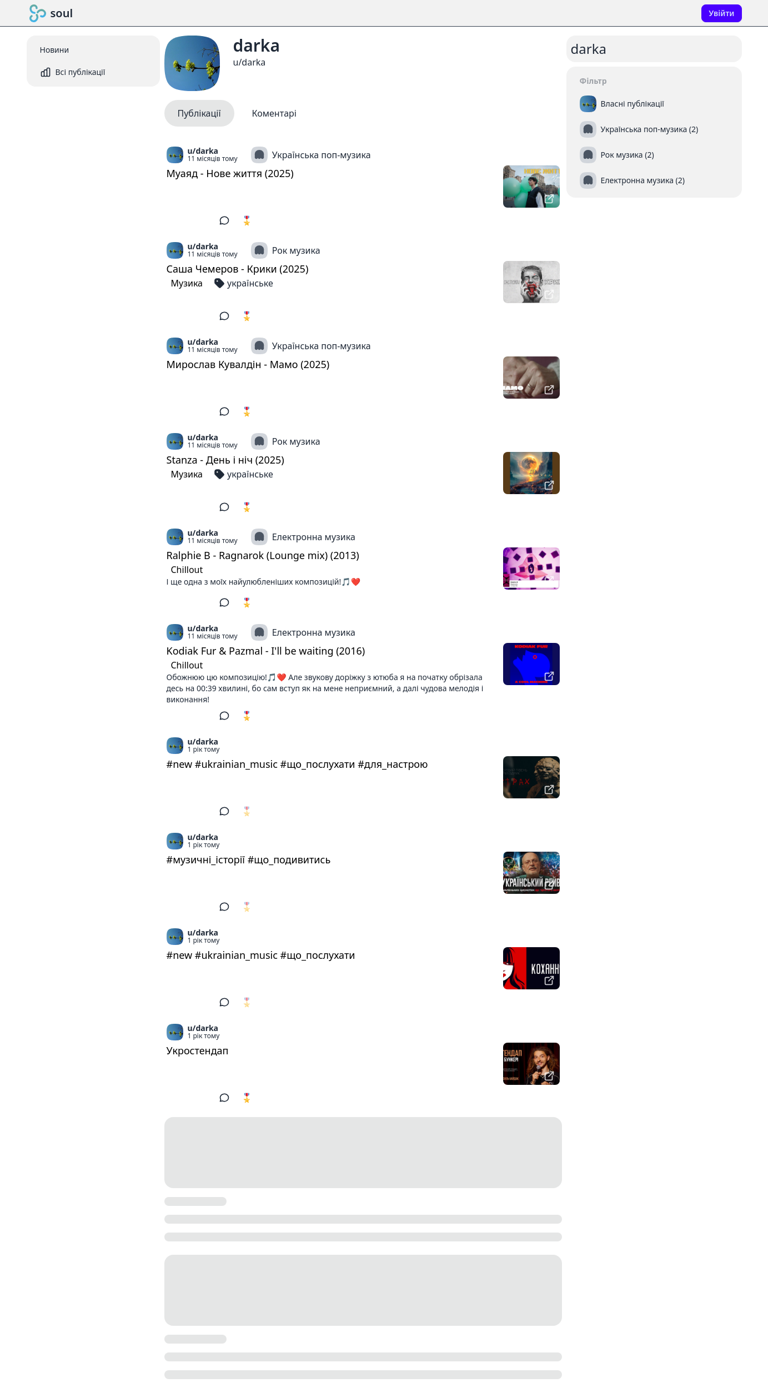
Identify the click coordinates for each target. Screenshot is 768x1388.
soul (51, 13)
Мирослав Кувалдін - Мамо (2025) (248, 364)
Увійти (721, 13)
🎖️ (247, 811)
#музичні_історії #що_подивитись (249, 859)
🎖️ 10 (253, 507)
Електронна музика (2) (632, 180)
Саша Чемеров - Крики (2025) (238, 268)
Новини (54, 49)
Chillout (187, 570)
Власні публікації (622, 103)
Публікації (199, 113)
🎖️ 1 (251, 1098)
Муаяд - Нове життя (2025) (230, 173)
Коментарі (274, 113)
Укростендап (198, 1050)
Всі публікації (73, 72)
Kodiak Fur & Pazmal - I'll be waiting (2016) (266, 650)
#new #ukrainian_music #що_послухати (261, 955)
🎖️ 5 (251, 220)
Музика (187, 283)
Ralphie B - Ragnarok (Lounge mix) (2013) (263, 555)
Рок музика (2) (617, 155)
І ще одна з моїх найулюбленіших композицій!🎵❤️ (264, 581)
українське (243, 283)
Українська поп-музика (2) (639, 129)
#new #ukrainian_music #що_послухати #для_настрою (297, 764)
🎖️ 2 (251, 602)
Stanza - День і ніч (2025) (225, 459)
